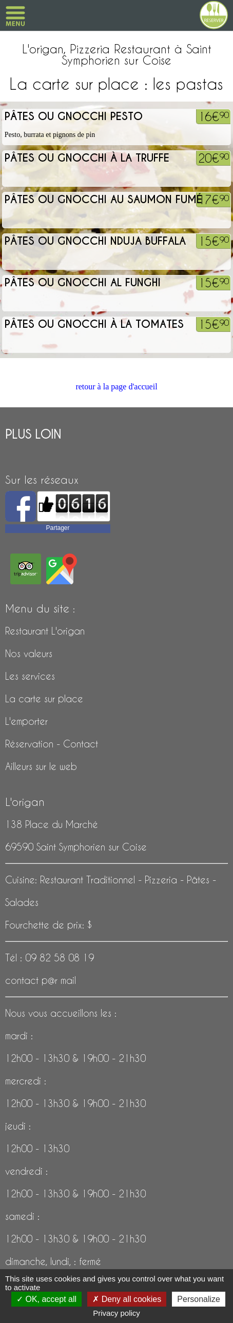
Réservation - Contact (51, 743)
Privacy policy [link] (116, 1313)
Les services (30, 675)
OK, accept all (46, 1299)
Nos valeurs (28, 653)
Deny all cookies (126, 1299)
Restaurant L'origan (45, 630)
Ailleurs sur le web (41, 766)
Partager (57, 527)
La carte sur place (44, 698)
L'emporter (26, 721)
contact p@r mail (40, 980)
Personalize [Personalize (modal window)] (198, 1299)
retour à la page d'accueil (116, 386)
